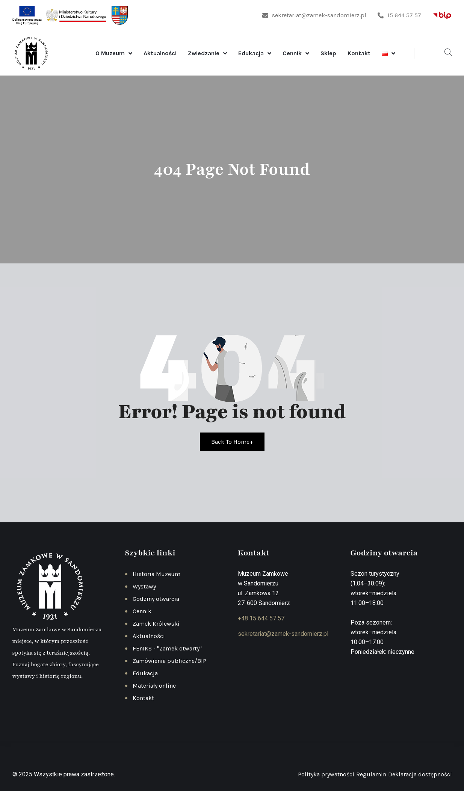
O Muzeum (110, 53)
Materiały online (154, 685)
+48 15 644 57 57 (261, 618)
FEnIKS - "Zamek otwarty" (167, 648)
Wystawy (144, 586)
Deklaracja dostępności (420, 774)
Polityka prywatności (326, 774)
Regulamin (371, 774)
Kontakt (359, 53)
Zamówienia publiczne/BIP (169, 660)
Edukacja (251, 53)
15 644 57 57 (399, 15)
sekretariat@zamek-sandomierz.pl (314, 15)
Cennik (292, 53)
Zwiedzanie (203, 53)
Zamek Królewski (156, 623)
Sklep (328, 53)
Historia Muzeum (156, 574)
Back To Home (232, 441)
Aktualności (160, 53)
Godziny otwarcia (156, 598)
